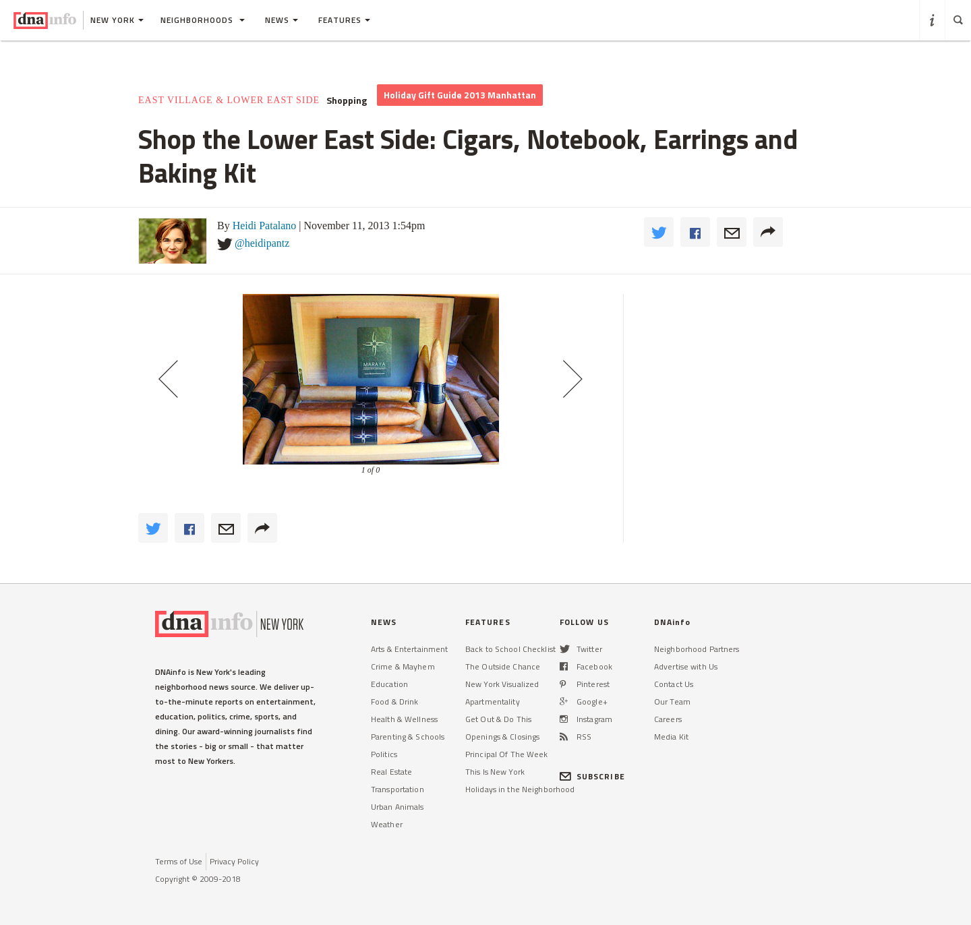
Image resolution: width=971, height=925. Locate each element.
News (281, 19)
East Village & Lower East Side (229, 100)
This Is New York (495, 771)
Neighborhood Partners (697, 649)
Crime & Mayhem (403, 666)
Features (344, 19)
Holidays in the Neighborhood (520, 789)
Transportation (397, 789)
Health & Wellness (404, 719)
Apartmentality (492, 701)
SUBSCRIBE (592, 776)
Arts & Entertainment (409, 649)
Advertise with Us (685, 666)
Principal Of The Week (506, 754)
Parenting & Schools (407, 736)
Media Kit (671, 736)
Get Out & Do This (498, 719)
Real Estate (391, 771)
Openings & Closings (502, 736)
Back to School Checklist (510, 649)
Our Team (672, 701)
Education (389, 684)
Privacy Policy (234, 861)
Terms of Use (178, 861)
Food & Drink (394, 701)
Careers (668, 719)
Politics (384, 754)
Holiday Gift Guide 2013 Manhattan (460, 95)
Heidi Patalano (265, 225)
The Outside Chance (502, 666)
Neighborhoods (202, 19)
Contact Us (673, 684)
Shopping (346, 100)
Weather (387, 824)
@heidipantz (262, 243)
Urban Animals (397, 806)
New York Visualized (502, 684)
